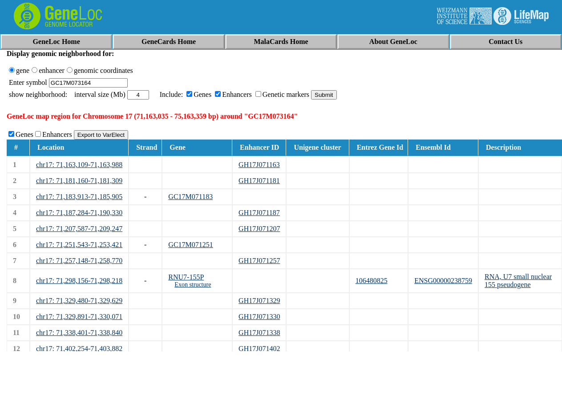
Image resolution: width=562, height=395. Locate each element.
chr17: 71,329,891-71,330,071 (79, 316)
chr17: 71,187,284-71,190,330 (79, 212)
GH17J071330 (259, 316)
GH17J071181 (259, 180)
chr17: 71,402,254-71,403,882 (79, 348)
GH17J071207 (259, 228)
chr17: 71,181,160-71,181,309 (79, 180)
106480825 (372, 280)
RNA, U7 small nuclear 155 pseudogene (518, 280)
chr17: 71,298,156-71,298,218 (79, 280)
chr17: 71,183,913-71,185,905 (79, 196)
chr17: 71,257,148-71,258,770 (79, 260)
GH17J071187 (259, 212)
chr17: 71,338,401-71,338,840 (79, 332)
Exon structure (192, 284)
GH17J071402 (259, 348)
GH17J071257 (259, 260)
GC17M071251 (190, 244)
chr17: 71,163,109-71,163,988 (79, 164)
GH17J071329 (259, 300)
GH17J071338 (259, 332)
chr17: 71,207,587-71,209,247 (79, 228)
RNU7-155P (186, 277)
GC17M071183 (190, 196)
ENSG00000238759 (443, 280)
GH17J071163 (259, 164)
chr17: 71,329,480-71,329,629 (79, 300)
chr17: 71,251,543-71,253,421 (79, 244)
